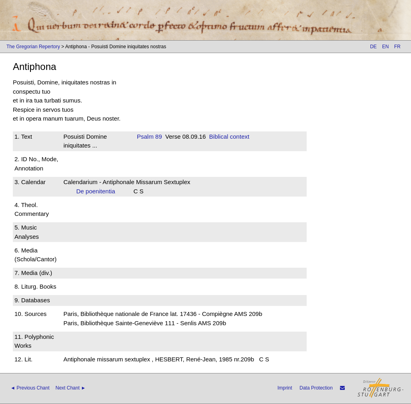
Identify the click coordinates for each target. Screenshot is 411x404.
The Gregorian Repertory (33, 46)
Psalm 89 (149, 136)
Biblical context (229, 136)
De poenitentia (98, 191)
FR (397, 46)
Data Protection (316, 388)
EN (385, 46)
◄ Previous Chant (29, 388)
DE (373, 46)
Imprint (284, 388)
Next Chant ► (70, 388)
